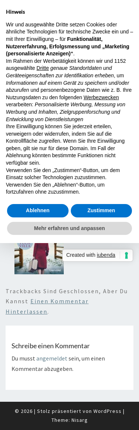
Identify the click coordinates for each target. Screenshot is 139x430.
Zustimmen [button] (101, 210)
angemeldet (51, 358)
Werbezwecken (101, 97)
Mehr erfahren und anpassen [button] (69, 228)
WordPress (107, 411)
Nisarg (80, 420)
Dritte (43, 68)
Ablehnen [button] (38, 210)
